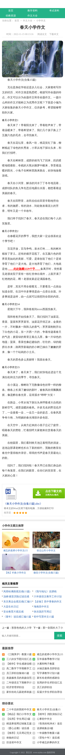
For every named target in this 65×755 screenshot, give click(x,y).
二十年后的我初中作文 (19, 709)
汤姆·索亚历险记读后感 (16, 596)
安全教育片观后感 (13, 611)
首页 (10, 10)
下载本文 (54, 34)
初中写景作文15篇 (44, 616)
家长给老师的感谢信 (48, 678)
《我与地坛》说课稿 (45, 591)
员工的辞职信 (44, 687)
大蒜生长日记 (11, 606)
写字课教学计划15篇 (48, 673)
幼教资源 (11, 15)
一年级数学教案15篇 (48, 733)
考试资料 (54, 10)
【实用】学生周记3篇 (18, 719)
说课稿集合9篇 (45, 728)
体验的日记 (12, 737)
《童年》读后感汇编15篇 (17, 616)
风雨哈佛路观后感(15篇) (16, 591)
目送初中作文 (14, 742)
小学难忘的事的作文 (48, 742)
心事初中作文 (44, 719)
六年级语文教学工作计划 (48, 596)
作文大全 (32, 15)
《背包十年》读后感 (48, 737)
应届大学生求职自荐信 (49, 692)
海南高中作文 (41, 606)
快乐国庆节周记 (43, 611)
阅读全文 (42, 34)
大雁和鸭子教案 (46, 663)
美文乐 (29, 752)
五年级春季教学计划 (48, 659)
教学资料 (32, 10)
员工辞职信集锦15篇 (17, 673)
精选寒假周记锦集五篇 (19, 723)
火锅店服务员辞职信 (48, 668)
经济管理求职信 (15, 687)
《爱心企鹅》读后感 (17, 728)
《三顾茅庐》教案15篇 (19, 654)
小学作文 (41, 20)
